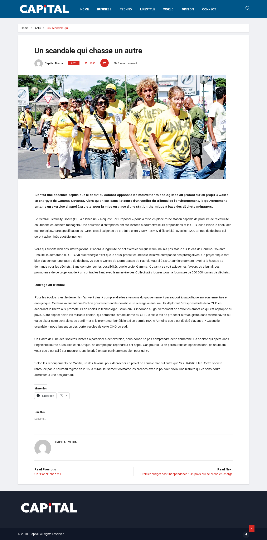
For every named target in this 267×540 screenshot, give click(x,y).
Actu (38, 28)
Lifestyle (147, 9)
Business (104, 9)
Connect (209, 9)
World (168, 9)
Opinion (188, 9)
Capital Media (48, 63)
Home (84, 9)
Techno (126, 9)
